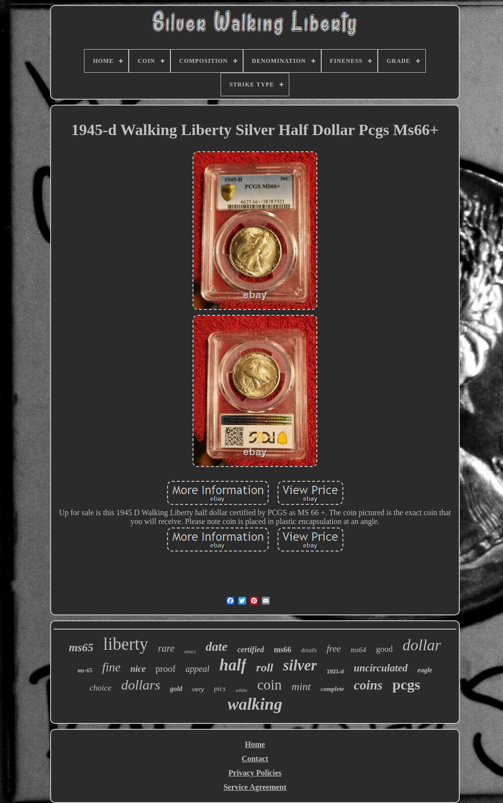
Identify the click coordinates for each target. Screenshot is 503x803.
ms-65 (85, 670)
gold (176, 688)
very (198, 689)
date (216, 646)
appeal (198, 669)
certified (250, 649)
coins (368, 685)
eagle (425, 670)
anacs (190, 651)
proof (165, 669)
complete (332, 688)
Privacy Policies (254, 773)
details (309, 650)
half (233, 665)
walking (254, 704)
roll (265, 667)
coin (269, 684)
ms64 (358, 650)
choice (100, 687)
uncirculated (381, 668)
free (334, 648)
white (242, 690)
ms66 (282, 649)
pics (220, 688)
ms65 (81, 647)
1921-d (335, 671)
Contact (255, 758)
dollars (140, 684)
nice (137, 669)
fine (111, 667)
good (384, 649)
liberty (125, 644)
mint (301, 686)
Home (255, 744)
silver (300, 665)
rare (166, 648)
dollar (422, 645)
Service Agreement (255, 787)
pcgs (406, 684)
